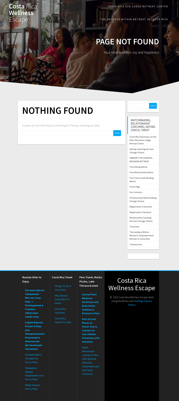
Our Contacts (135, 192)
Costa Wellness (23, 13)
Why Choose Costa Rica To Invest (62, 299)
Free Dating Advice (138, 166)
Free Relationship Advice (141, 172)
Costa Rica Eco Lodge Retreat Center (138, 6)
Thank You (134, 226)
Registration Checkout (140, 212)
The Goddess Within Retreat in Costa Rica (134, 19)
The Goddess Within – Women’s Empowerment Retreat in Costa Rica (141, 235)
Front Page (134, 186)
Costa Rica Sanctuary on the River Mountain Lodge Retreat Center (142, 140)
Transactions (135, 244)
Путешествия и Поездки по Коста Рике (33, 358)
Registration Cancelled (140, 206)
